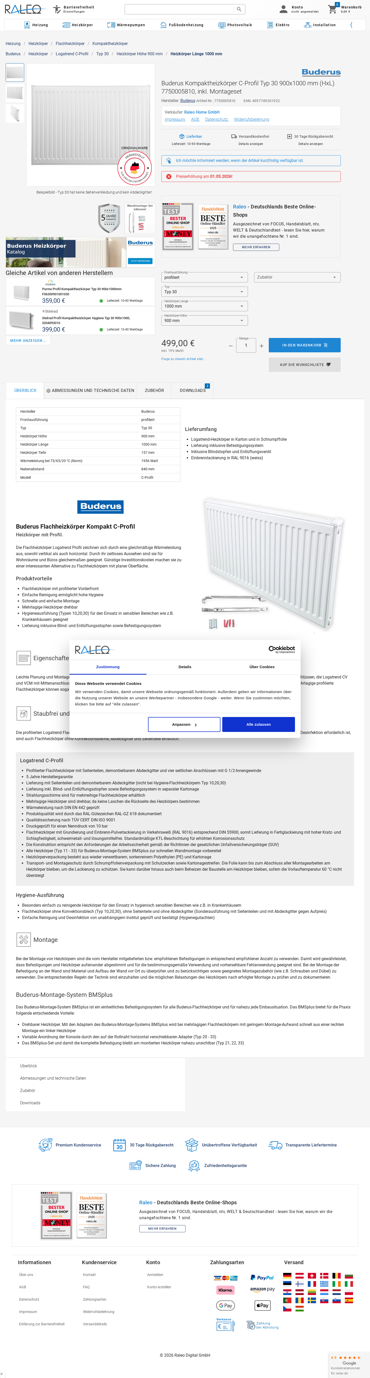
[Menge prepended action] (231, 346)
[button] (298, 9)
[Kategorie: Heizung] (35, 25)
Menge (243, 338)
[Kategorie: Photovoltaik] (235, 25)
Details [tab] (185, 667)
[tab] (25, 390)
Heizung (13, 43)
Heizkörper (38, 43)
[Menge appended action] (261, 346)
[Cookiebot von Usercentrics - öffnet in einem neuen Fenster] (272, 650)
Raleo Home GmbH (202, 112)
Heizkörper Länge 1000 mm (196, 53)
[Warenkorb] (344, 9)
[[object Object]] (80, 252)
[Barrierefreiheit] (73, 9)
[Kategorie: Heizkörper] (77, 25)
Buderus (13, 53)
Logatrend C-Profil (72, 53)
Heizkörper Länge (176, 301)
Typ (167, 287)
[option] (95, 1066)
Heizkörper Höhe (175, 315)
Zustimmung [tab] (108, 667)
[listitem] (47, 1275)
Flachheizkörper (70, 43)
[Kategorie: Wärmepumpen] (126, 25)
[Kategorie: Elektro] (277, 25)
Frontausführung (175, 272)
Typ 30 (102, 53)
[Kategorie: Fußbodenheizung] (181, 25)
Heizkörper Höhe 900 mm (140, 53)
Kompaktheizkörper (110, 43)
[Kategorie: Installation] (320, 25)
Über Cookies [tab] (262, 667)
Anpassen (184, 724)
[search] (179, 9)
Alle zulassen (258, 724)
